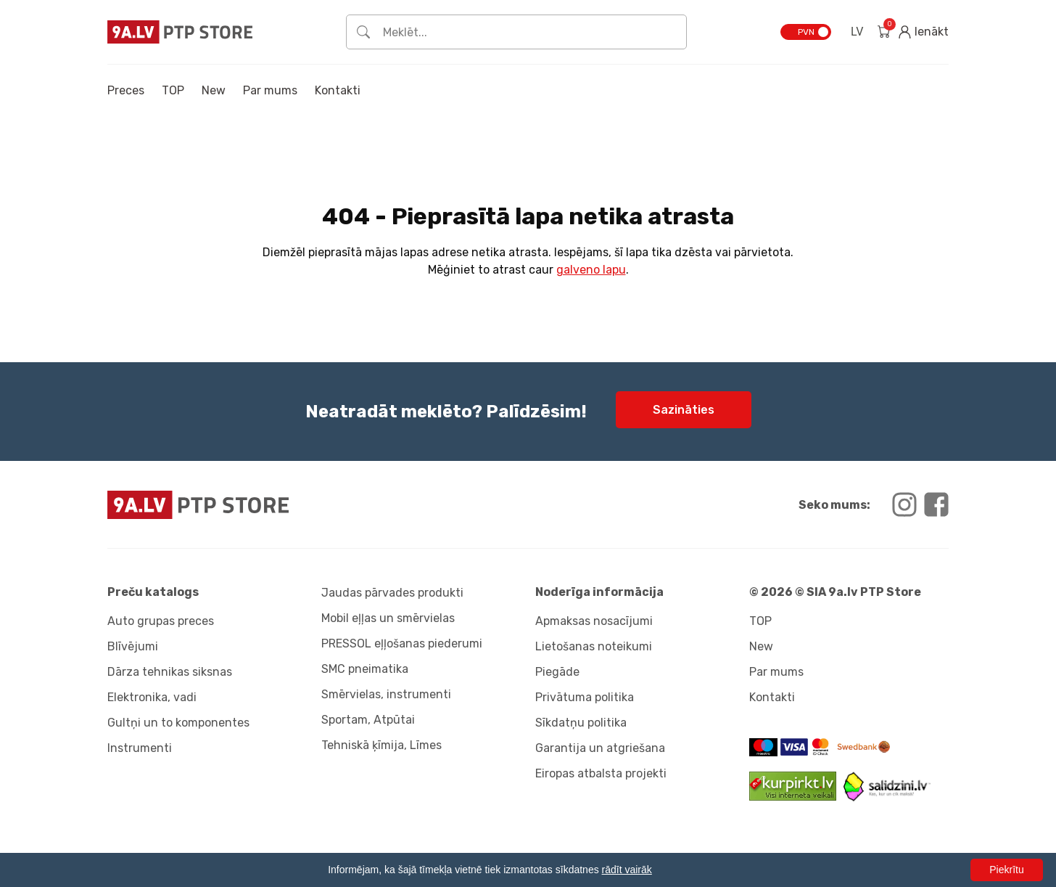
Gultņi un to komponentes (178, 722)
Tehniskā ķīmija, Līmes (381, 745)
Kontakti (337, 90)
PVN (806, 32)
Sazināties (683, 410)
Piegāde (557, 672)
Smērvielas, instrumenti (386, 694)
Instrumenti (139, 748)
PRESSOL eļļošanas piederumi (401, 643)
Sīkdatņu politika (581, 722)
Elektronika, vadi (152, 697)
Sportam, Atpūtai (368, 720)
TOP (173, 90)
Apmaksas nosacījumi (594, 621)
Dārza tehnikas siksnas (169, 672)
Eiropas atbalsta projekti (601, 773)
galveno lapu (591, 270)
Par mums (270, 90)
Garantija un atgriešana (600, 748)
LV (857, 31)
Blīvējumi (132, 646)
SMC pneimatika (364, 669)
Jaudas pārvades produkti (392, 593)
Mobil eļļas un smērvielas (388, 618)
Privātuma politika (584, 697)
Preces (125, 90)
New (214, 90)
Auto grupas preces (160, 621)
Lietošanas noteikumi (593, 646)
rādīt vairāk (627, 869)
